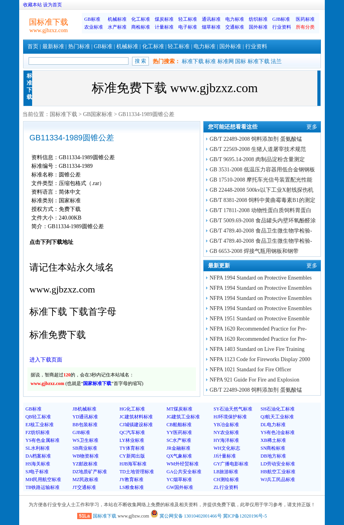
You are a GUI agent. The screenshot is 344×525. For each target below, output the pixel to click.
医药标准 (305, 19)
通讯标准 (211, 19)
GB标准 (92, 19)
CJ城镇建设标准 (136, 424)
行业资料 (281, 27)
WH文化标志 (227, 448)
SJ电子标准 (37, 471)
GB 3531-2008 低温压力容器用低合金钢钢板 (262, 170)
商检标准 (140, 27)
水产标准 (117, 27)
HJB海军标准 (133, 464)
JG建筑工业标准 (183, 417)
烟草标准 (211, 27)
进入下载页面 (45, 360)
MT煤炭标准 (179, 409)
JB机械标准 (84, 409)
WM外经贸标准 (183, 464)
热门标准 (79, 46)
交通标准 (234, 27)
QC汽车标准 (132, 432)
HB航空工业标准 (278, 471)
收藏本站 (32, 4)
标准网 (225, 61)
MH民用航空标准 (43, 479)
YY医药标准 (179, 432)
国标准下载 (63, 114)
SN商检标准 (273, 448)
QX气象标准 (179, 456)
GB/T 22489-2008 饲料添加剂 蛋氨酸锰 (256, 139)
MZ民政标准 (85, 479)
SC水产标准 (179, 440)
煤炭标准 (164, 19)
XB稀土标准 (273, 440)
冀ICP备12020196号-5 (245, 516)
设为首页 (52, 4)
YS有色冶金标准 (278, 432)
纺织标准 (258, 19)
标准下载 (193, 61)
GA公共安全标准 (184, 471)
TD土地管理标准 (136, 471)
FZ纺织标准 (37, 432)
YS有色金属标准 (42, 440)
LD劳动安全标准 (278, 464)
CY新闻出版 (132, 456)
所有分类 (305, 27)
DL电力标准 (273, 424)
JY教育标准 (131, 479)
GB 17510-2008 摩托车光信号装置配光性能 (261, 180)
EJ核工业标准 (39, 424)
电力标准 (234, 19)
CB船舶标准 (179, 424)
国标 (240, 61)
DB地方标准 (273, 456)
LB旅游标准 (226, 471)
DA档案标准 (38, 456)
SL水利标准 (37, 448)
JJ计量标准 (225, 456)
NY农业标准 (226, 432)
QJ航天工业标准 (277, 417)
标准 (210, 61)
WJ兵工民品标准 (278, 479)
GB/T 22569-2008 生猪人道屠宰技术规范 (258, 149)
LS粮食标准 (131, 487)
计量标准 (164, 27)
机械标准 (117, 19)
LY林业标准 (131, 440)
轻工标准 (187, 19)
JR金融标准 (178, 448)
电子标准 (187, 27)
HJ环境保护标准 (230, 417)
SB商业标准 (84, 448)
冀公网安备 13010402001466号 (186, 516)
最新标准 (53, 46)
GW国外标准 (180, 487)
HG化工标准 (132, 409)
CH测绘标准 (226, 479)
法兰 (276, 61)
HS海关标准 (37, 464)
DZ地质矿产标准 (89, 471)
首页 (32, 46)
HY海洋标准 (226, 440)
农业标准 (93, 27)
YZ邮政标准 (85, 464)
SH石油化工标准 (278, 409)
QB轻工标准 (38, 417)
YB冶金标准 (226, 424)
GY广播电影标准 (231, 464)
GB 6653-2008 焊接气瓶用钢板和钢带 (254, 251)
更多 (311, 127)
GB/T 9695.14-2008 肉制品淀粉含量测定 (257, 159)
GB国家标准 (97, 114)
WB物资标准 (85, 456)
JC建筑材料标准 (136, 417)
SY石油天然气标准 (233, 409)
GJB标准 (281, 19)
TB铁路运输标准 (42, 487)
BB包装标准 (85, 424)
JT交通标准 (84, 487)
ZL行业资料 (226, 487)
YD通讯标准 (85, 417)
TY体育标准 (132, 448)
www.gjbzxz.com (48, 30)
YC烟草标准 (179, 479)
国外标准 (258, 27)
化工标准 (140, 19)
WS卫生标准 (85, 440)
